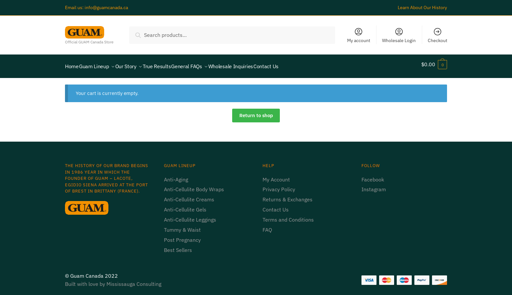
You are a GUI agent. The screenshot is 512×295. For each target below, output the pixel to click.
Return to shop (256, 111)
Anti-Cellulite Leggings (190, 215)
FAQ (267, 226)
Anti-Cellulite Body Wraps (194, 185)
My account (358, 35)
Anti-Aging (176, 175)
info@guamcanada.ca (106, 7)
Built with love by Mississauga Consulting (113, 280)
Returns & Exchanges (287, 195)
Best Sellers (178, 246)
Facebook (372, 175)
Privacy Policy (279, 185)
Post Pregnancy (182, 236)
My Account (276, 175)
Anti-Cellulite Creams (189, 195)
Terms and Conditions (288, 215)
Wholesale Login (399, 35)
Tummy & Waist (182, 226)
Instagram (373, 185)
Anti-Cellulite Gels (185, 205)
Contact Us (276, 205)
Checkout (437, 35)
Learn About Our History (422, 7)
